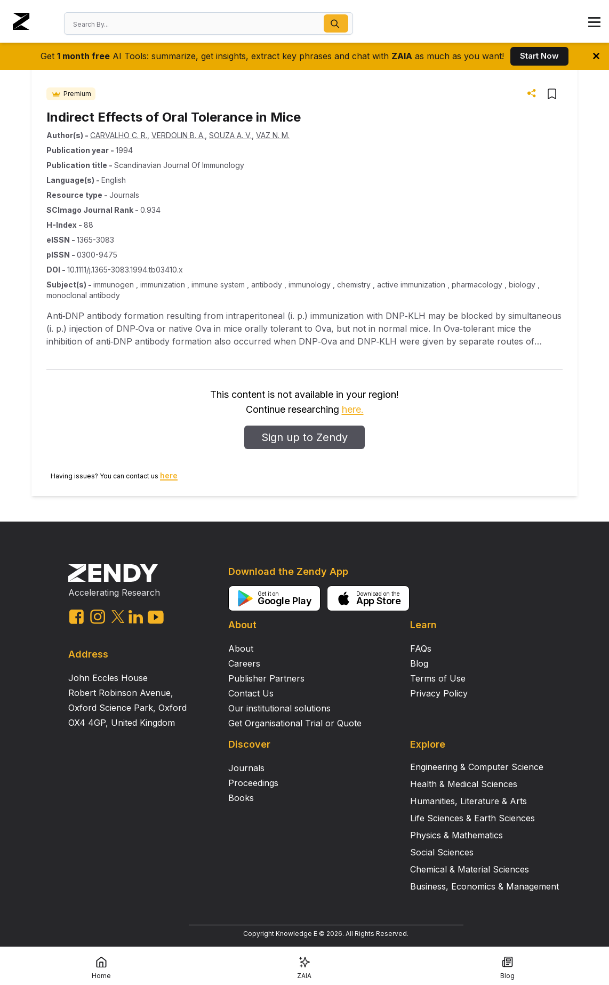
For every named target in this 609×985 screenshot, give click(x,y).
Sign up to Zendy (304, 437)
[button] (336, 23)
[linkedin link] (136, 617)
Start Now (539, 56)
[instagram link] (98, 616)
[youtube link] (156, 617)
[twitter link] (117, 616)
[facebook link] (76, 617)
